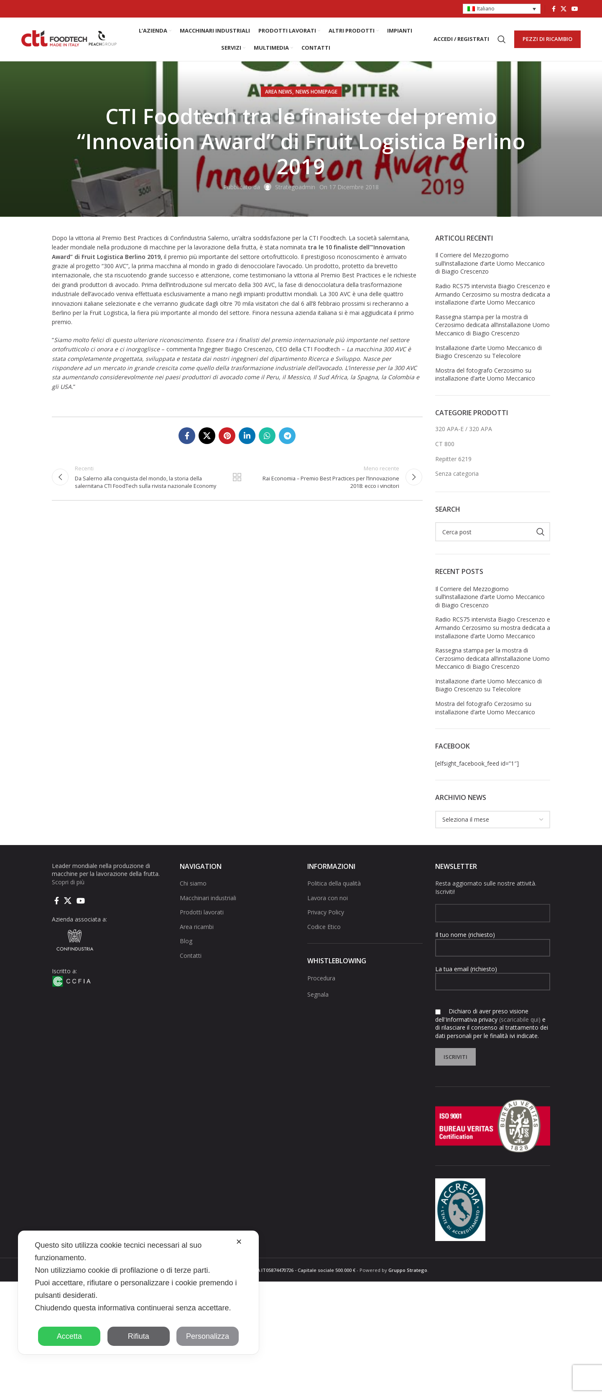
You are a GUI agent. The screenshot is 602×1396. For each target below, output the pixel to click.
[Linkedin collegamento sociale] (247, 435)
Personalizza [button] (207, 1336)
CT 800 (444, 444)
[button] (502, 9)
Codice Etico (324, 927)
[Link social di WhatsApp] (267, 435)
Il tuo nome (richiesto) (493, 941)
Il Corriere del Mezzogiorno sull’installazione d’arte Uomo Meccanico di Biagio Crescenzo (490, 263)
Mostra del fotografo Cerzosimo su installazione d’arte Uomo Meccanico (485, 374)
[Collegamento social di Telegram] (287, 435)
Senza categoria (457, 473)
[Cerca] (501, 39)
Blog (186, 941)
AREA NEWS (278, 91)
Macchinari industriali (208, 898)
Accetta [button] (69, 1336)
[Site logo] (69, 39)
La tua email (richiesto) (493, 975)
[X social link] (563, 8)
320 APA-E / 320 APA (463, 429)
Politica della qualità (334, 883)
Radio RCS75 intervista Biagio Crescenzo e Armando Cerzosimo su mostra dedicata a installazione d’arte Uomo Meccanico (492, 294)
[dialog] (138, 1292)
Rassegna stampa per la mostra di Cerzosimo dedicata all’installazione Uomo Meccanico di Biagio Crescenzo (492, 325)
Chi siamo (193, 883)
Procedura (321, 978)
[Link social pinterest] (227, 435)
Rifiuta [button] (138, 1336)
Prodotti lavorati (202, 912)
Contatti (191, 955)
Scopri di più (68, 882)
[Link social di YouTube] (575, 8)
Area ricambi (197, 927)
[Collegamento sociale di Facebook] (553, 8)
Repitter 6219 (453, 459)
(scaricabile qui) (520, 1019)
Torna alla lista (237, 477)
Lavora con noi (327, 898)
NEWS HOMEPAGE (316, 91)
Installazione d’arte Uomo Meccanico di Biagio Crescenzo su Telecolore (488, 352)
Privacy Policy (325, 912)
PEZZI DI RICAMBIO (547, 39)
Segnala (318, 994)
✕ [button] (239, 1242)
